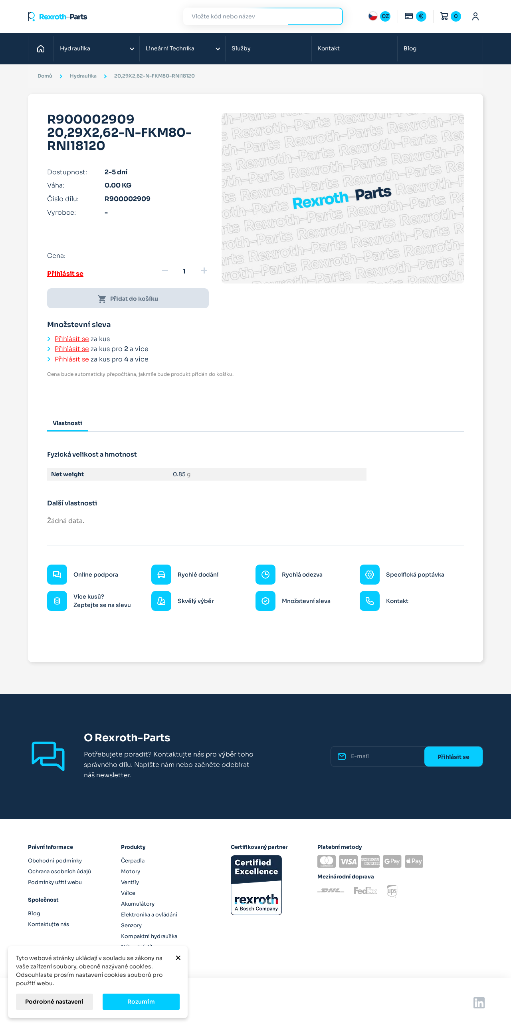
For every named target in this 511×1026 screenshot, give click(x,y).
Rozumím (141, 1001)
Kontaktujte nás (48, 924)
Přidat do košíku (127, 299)
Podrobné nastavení (54, 1001)
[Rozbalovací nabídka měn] (415, 16)
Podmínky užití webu (55, 882)
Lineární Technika (170, 48)
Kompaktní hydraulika (149, 936)
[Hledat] (257, 16)
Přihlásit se (65, 273)
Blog (410, 48)
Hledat (332, 16)
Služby (241, 48)
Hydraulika (75, 48)
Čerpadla (133, 860)
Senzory (131, 925)
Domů (42, 48)
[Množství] (184, 271)
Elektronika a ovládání (149, 914)
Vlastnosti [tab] (67, 423)
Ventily (130, 882)
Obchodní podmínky (55, 860)
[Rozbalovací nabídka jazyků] (379, 16)
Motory (130, 871)
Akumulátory (137, 903)
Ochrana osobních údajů (59, 871)
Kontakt (329, 48)
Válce (128, 893)
